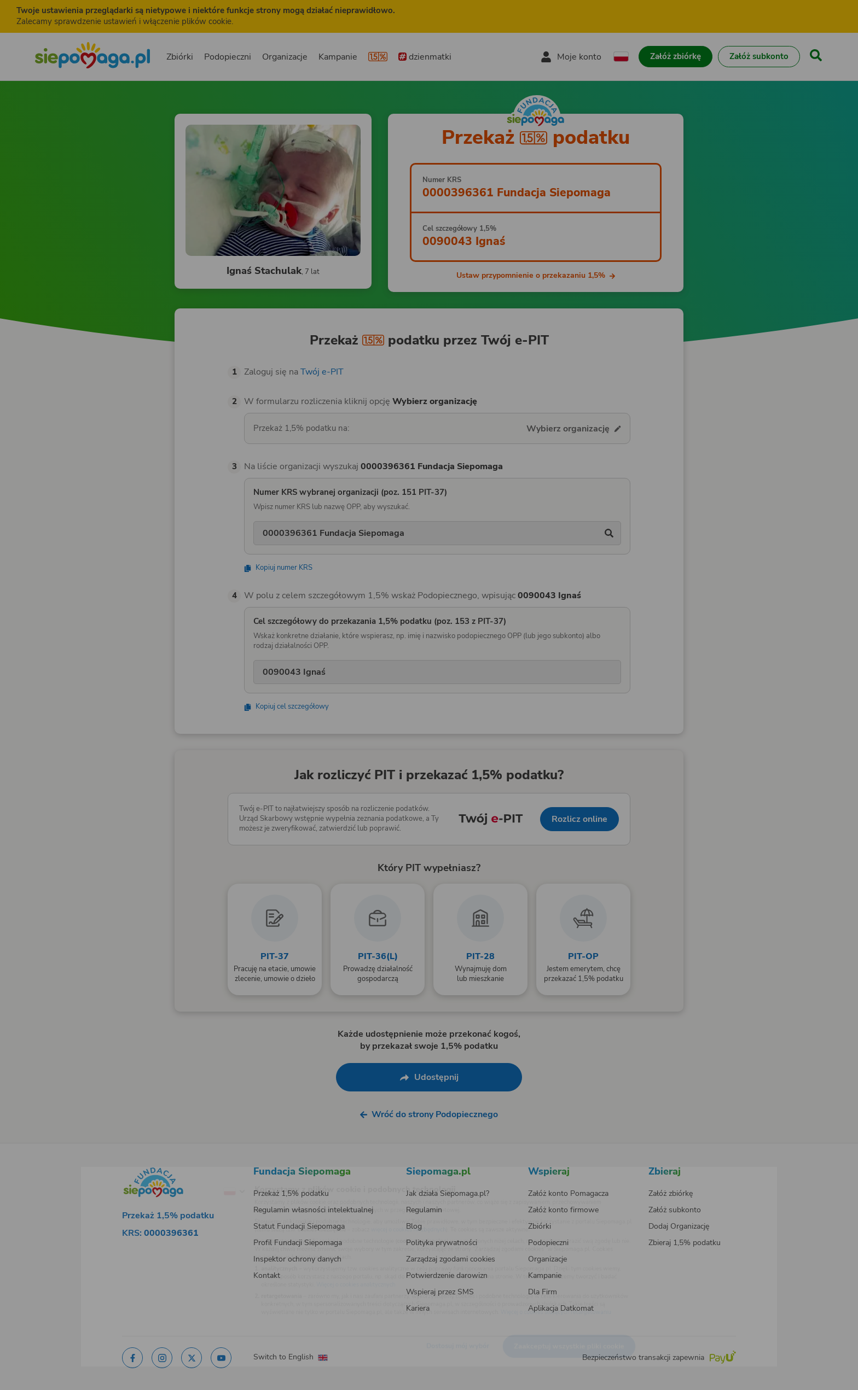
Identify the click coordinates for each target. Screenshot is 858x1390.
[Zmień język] (189, 1174)
